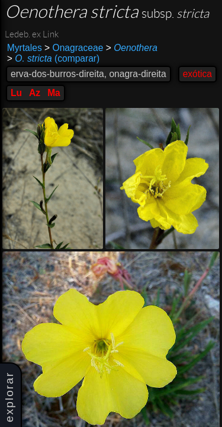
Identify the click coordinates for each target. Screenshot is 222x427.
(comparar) (53, 58)
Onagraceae (73, 48)
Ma (53, 93)
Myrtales (24, 48)
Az (34, 93)
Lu (16, 93)
